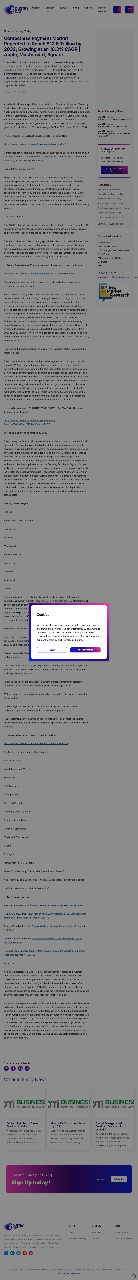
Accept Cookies (85, 650)
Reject (52, 650)
